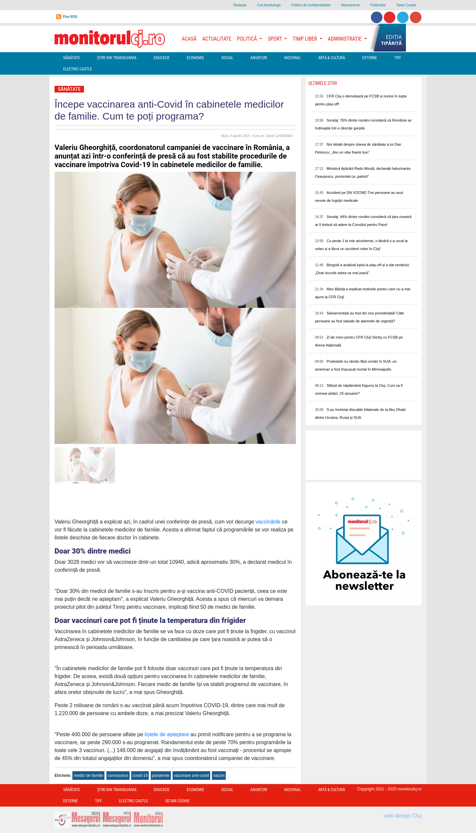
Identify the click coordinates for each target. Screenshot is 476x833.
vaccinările (268, 522)
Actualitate (216, 39)
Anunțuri (258, 57)
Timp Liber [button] (305, 39)
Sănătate (71, 57)
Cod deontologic (269, 5)
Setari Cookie (406, 5)
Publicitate (378, 5)
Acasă (189, 39)
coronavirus (118, 775)
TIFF (397, 57)
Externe (369, 57)
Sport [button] (275, 39)
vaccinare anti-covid (191, 775)
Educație (162, 57)
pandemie (161, 775)
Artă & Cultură (331, 57)
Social (227, 57)
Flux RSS (70, 16)
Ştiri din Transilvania (117, 57)
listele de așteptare (167, 734)
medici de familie (88, 775)
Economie (195, 57)
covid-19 (140, 775)
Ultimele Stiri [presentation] (322, 83)
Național (292, 57)
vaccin (218, 775)
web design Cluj (402, 815)
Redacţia (239, 5)
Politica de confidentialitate (311, 5)
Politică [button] (247, 39)
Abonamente (350, 5)
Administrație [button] (345, 39)
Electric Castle (77, 69)
